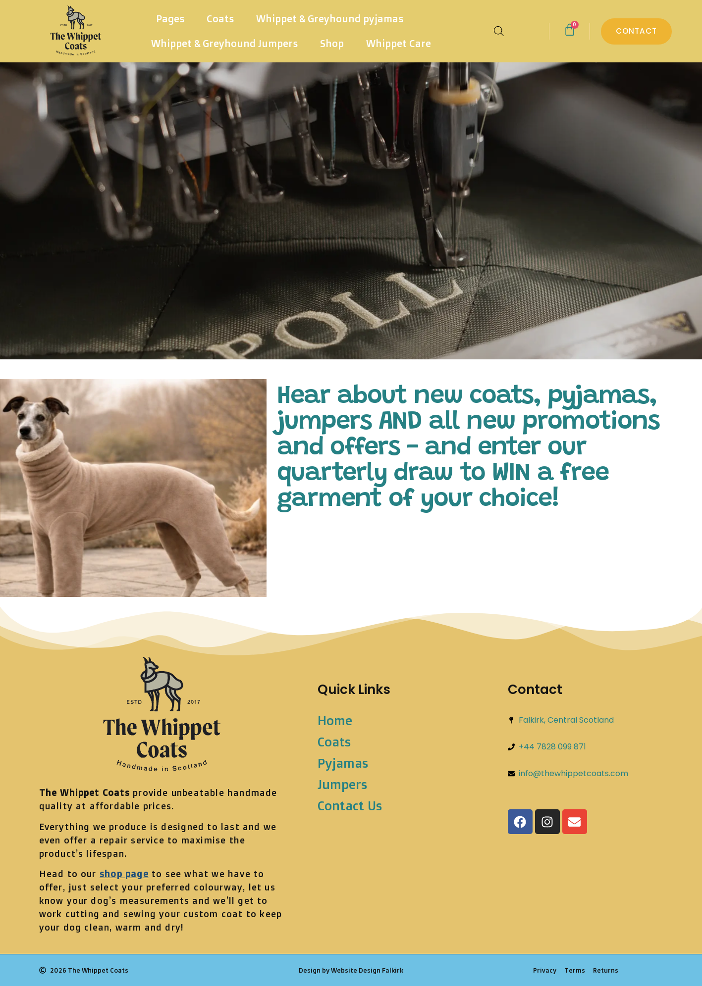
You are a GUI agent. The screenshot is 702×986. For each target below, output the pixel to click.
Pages (170, 18)
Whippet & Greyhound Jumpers (224, 43)
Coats (220, 18)
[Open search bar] (499, 31)
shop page (124, 873)
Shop (332, 43)
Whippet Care (398, 43)
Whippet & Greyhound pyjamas (329, 18)
